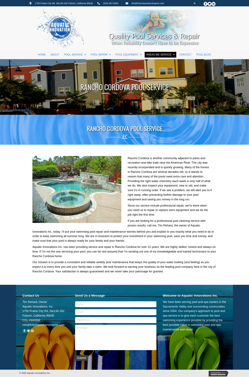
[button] (206, 4)
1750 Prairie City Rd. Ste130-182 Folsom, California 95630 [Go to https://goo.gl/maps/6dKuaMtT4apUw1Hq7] (64, 3)
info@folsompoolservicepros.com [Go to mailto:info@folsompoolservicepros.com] (147, 3)
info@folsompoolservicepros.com (43, 324)
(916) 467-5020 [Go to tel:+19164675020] (110, 3)
